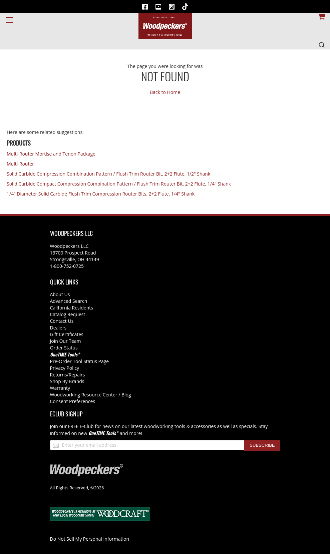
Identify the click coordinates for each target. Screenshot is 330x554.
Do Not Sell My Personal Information (89, 539)
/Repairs (76, 374)
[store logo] (165, 26)
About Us (60, 294)
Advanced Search (68, 301)
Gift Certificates (66, 334)
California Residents (71, 307)
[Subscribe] (262, 445)
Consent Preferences (72, 401)
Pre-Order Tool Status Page (79, 361)
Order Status (64, 347)
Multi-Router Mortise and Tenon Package (51, 154)
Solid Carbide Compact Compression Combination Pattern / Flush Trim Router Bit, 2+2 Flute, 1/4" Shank (119, 184)
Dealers (58, 327)
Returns (58, 374)
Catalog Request (67, 314)
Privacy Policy (64, 368)
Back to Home (165, 92)
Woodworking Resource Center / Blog (90, 394)
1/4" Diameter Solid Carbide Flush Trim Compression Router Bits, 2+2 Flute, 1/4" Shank (101, 194)
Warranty (60, 388)
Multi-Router (20, 164)
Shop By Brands (67, 381)
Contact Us (62, 321)
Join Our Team (65, 341)
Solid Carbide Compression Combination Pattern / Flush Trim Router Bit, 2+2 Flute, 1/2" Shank (108, 174)
